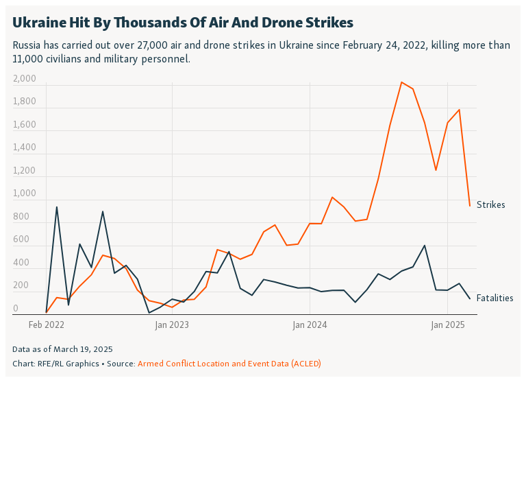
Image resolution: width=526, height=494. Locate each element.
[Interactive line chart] (263, 191)
